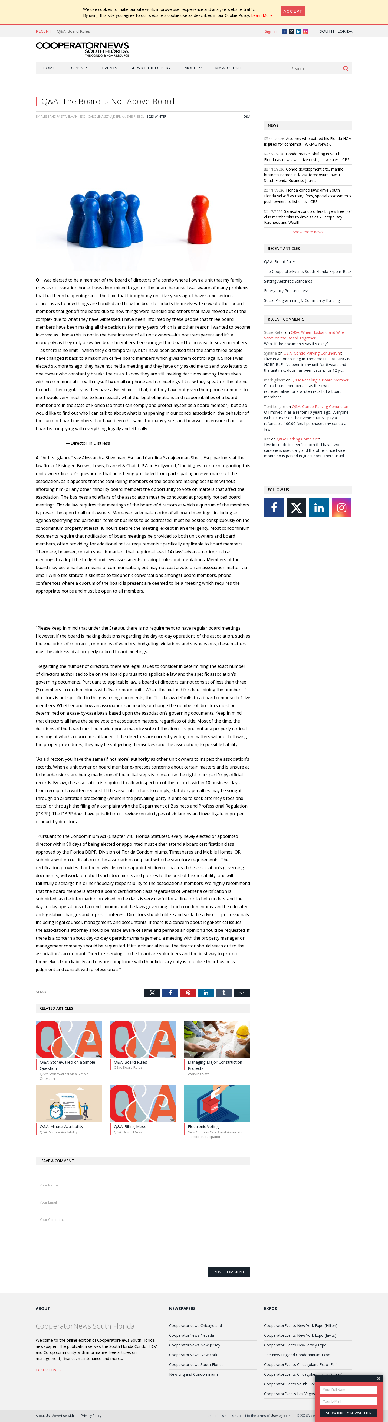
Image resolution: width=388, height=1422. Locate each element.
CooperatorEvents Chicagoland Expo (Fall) (301, 1364)
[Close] (293, 11)
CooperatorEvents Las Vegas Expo (294, 1393)
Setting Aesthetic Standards (288, 281)
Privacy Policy (91, 1415)
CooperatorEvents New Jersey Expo (295, 1345)
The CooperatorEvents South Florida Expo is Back (307, 271)
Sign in (271, 31)
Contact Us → (48, 1369)
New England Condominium (193, 1374)
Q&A (246, 116)
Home (48, 67)
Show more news (308, 231)
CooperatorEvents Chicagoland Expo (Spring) (303, 1374)
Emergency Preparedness (286, 290)
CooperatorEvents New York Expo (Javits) (300, 1335)
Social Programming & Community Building (302, 300)
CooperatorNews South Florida (196, 1364)
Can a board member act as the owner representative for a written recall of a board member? (303, 391)
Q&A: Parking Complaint (298, 439)
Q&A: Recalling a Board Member (320, 380)
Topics (75, 67)
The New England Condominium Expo (297, 1354)
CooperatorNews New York (193, 1354)
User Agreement (283, 1415)
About (43, 1308)
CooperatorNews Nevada (191, 1335)
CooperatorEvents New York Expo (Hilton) (300, 1325)
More (190, 67)
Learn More (262, 15)
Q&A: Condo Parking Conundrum (312, 353)
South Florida (336, 31)
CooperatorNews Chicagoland (195, 1325)
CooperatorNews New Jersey (194, 1345)
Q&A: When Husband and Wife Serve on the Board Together (304, 335)
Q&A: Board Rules (73, 31)
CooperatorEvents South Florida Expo (297, 1384)
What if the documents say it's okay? (296, 343)
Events (109, 67)
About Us (43, 1415)
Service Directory (151, 67)
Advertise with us (65, 1415)
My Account (228, 67)
